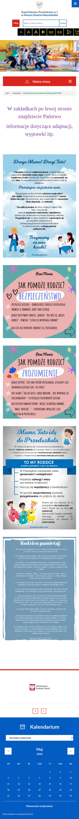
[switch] (51, 32)
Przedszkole (17, 93)
